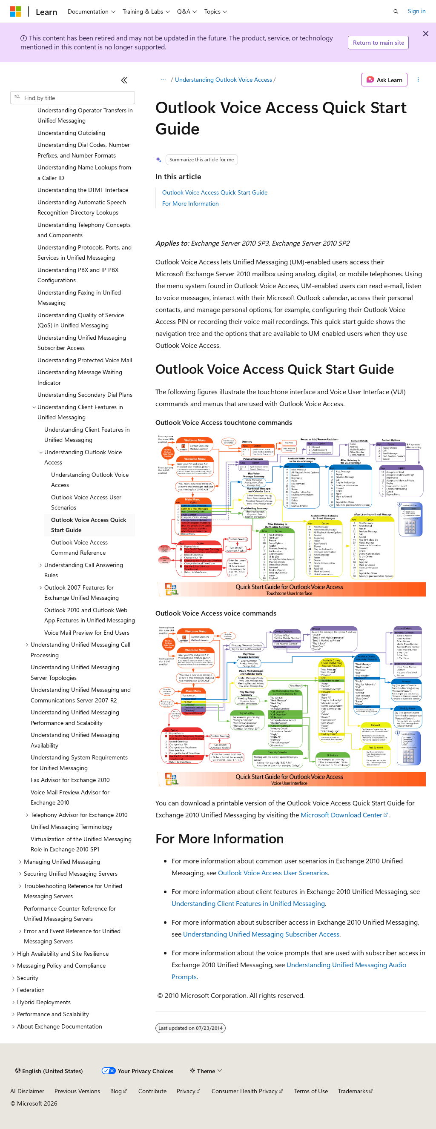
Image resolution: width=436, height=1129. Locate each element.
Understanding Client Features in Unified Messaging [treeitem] (87, 434)
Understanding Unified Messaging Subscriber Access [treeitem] (81, 342)
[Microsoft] (15, 11)
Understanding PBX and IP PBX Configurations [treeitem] (77, 275)
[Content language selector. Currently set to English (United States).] (49, 1071)
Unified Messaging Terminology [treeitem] (71, 826)
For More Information (190, 203)
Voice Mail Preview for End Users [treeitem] (86, 632)
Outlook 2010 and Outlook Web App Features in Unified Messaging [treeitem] (89, 615)
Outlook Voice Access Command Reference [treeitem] (79, 547)
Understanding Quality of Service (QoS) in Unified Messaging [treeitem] (80, 320)
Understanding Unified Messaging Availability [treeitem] (75, 740)
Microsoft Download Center (341, 814)
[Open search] (395, 11)
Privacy (186, 1091)
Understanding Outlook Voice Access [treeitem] (90, 479)
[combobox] (72, 98)
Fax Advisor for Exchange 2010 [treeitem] (70, 780)
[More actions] (418, 79)
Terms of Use (311, 1091)
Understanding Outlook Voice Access (223, 79)
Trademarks (353, 1091)
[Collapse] (124, 80)
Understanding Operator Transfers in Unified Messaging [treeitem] (85, 115)
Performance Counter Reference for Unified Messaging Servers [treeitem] (70, 913)
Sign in (417, 11)
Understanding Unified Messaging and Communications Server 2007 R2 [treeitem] (81, 694)
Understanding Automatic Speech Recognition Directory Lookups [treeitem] (81, 207)
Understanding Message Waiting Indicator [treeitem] (79, 377)
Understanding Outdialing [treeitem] (71, 133)
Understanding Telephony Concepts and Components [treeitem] (84, 230)
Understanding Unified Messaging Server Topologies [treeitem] (75, 672)
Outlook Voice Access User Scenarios (273, 872)
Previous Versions (77, 1091)
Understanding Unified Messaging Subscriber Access (261, 933)
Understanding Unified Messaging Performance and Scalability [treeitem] (75, 717)
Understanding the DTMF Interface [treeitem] (82, 190)
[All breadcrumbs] (162, 79)
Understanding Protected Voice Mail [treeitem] (84, 360)
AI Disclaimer (27, 1091)
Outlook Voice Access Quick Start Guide (214, 192)
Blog (116, 1091)
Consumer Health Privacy (245, 1091)
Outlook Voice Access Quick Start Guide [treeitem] (88, 525)
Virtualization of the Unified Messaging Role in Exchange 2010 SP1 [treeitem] (81, 844)
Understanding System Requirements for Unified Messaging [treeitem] (79, 762)
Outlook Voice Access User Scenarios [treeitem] (86, 502)
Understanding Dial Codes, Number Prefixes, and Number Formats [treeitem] (83, 149)
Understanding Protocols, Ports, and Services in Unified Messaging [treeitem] (84, 252)
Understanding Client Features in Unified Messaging (248, 903)
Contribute (152, 1091)
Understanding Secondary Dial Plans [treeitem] (84, 394)
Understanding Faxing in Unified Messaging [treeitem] (79, 297)
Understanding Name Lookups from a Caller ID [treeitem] (84, 172)
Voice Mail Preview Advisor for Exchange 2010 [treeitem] (70, 797)
